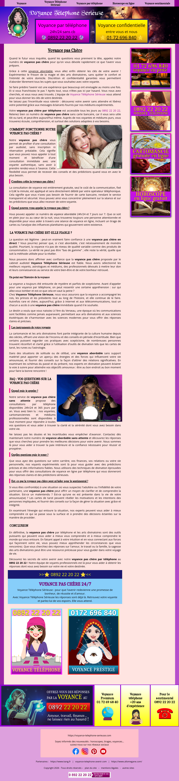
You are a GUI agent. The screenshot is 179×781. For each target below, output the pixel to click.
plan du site (91, 767)
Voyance (21, 3)
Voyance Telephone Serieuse (66, 12)
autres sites (128, 767)
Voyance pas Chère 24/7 (65, 584)
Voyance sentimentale (157, 3)
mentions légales (109, 767)
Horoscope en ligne (123, 3)
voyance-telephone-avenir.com (91, 761)
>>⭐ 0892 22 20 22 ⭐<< (65, 574)
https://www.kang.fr (60, 761)
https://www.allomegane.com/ (126, 761)
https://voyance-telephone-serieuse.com (89, 735)
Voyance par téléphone (89, 3)
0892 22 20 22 (111, 110)
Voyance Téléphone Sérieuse (55, 3)
